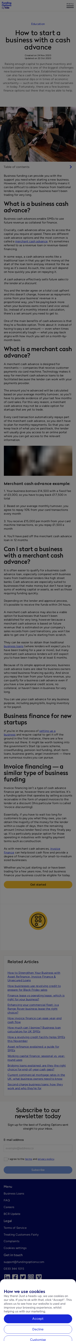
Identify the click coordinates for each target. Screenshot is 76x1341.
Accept (38, 1326)
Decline (38, 1336)
